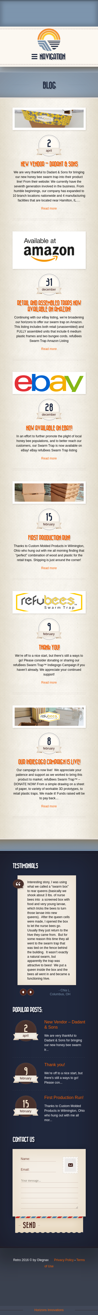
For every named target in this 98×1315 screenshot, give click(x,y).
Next (30, 992)
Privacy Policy (64, 1260)
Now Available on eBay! (49, 428)
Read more (49, 208)
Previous (23, 992)
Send (29, 1225)
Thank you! (49, 647)
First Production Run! (49, 538)
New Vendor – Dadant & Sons (49, 164)
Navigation (52, 56)
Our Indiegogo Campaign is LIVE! (49, 762)
